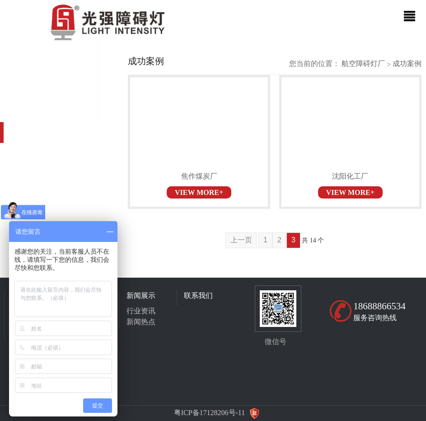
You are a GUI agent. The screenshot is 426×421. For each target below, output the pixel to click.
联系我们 (198, 295)
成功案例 (407, 63)
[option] (213, 40)
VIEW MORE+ (199, 192)
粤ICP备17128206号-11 (209, 412)
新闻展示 (140, 295)
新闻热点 (140, 322)
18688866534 (379, 306)
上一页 (241, 240)
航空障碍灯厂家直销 (363, 64)
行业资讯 (140, 311)
